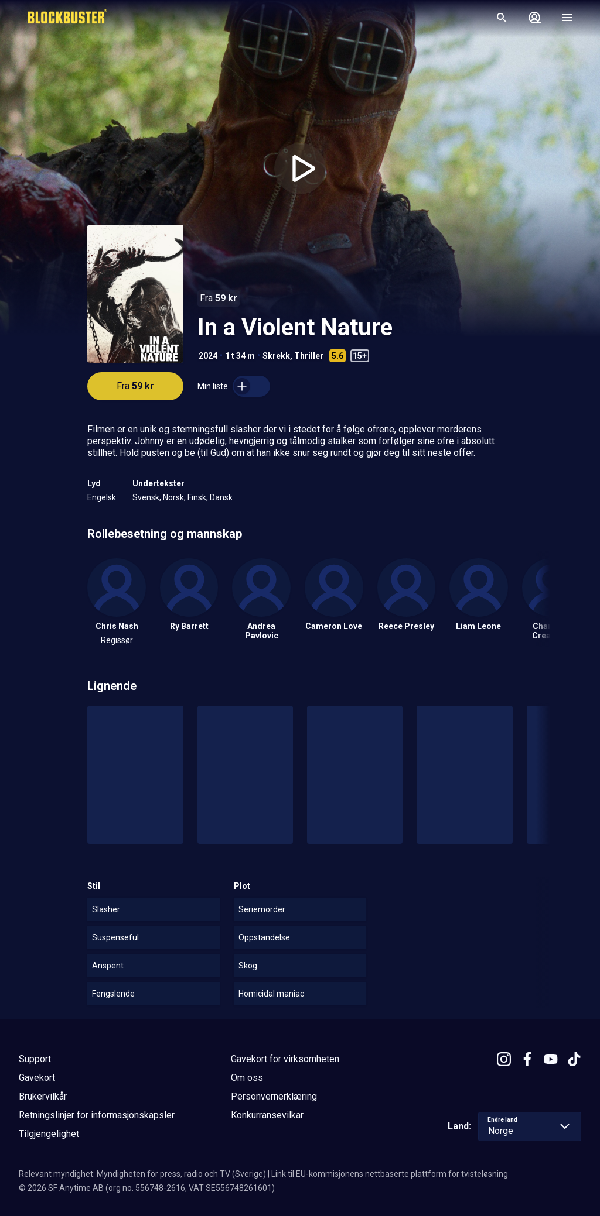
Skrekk (276, 355)
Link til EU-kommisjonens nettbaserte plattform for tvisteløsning (389, 1174)
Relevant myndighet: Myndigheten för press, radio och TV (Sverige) (142, 1174)
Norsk (173, 497)
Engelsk (101, 497)
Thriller (308, 355)
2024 (208, 355)
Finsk (197, 497)
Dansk (221, 497)
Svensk (145, 497)
